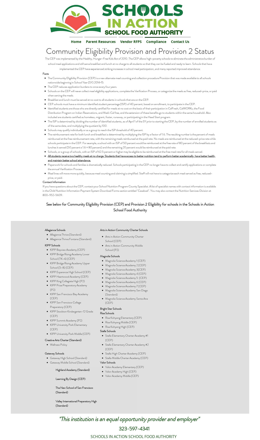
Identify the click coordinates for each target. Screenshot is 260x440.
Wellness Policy (58, 345)
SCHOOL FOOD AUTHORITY (144, 32)
